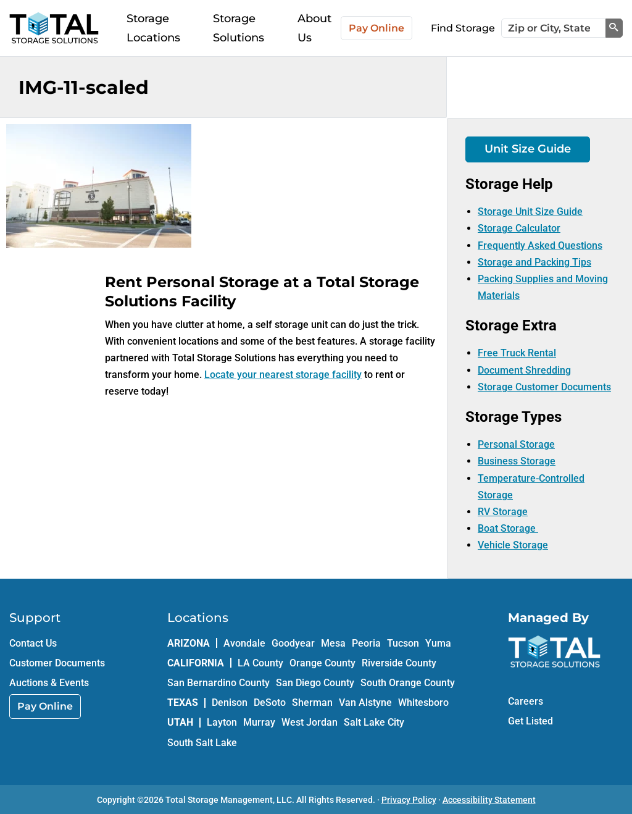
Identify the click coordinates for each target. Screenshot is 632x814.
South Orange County (407, 683)
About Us (314, 28)
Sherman (312, 702)
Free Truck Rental (517, 353)
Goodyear (293, 643)
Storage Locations (153, 28)
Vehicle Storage (513, 545)
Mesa (333, 643)
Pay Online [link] (45, 706)
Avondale (244, 643)
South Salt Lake (202, 743)
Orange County (322, 663)
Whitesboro (423, 702)
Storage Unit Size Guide (530, 211)
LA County (260, 663)
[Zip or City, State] (553, 28)
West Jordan (309, 722)
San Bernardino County (218, 683)
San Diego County (315, 683)
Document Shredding (524, 370)
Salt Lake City (374, 722)
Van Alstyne (365, 702)
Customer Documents (57, 663)
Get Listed (530, 721)
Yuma (438, 643)
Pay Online (376, 28)
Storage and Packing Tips (534, 262)
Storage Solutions (238, 28)
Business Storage (516, 461)
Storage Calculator (519, 228)
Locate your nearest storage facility (283, 374)
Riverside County (399, 663)
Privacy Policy (408, 800)
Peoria (366, 643)
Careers (525, 701)
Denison (229, 702)
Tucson (403, 643)
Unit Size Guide (527, 149)
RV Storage (503, 512)
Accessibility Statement (489, 800)
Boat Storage (508, 528)
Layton (222, 722)
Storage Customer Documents (544, 387)
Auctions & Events (49, 683)
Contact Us (33, 643)
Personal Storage (516, 444)
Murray (259, 722)
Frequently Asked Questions (540, 245)
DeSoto (270, 702)
